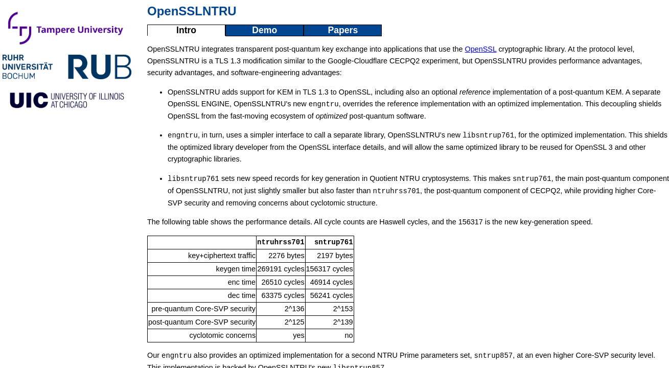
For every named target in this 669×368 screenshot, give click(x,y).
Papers (343, 30)
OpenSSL (481, 49)
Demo (264, 30)
